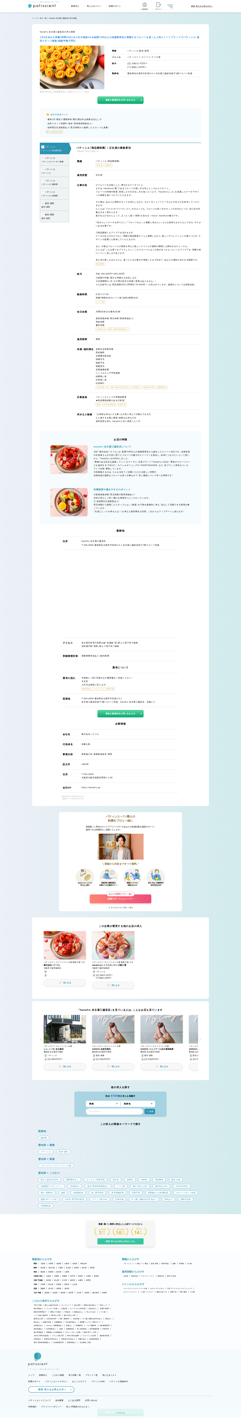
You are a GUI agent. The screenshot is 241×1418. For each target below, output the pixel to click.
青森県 (64, 1276)
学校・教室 (183, 1292)
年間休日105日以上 (51, 1339)
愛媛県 (43, 1288)
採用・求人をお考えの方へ (50, 1389)
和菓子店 (173, 1292)
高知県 (66, 1288)
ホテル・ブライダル (157, 1288)
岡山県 (50, 1284)
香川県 (50, 1288)
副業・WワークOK (90, 1332)
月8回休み (37, 1339)
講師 (174, 1263)
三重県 (66, 1272)
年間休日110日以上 (68, 1339)
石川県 (64, 1280)
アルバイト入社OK (89, 1335)
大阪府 (43, 1263)
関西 (35, 1263)
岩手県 (72, 1276)
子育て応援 (37, 1305)
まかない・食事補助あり (54, 1325)
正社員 (125, 1276)
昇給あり (108, 1319)
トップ (34, 18)
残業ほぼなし (78, 1312)
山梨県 (80, 1280)
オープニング (66, 1305)
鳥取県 (66, 1284)
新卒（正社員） (172, 1276)
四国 (35, 1288)
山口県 (74, 1284)
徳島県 (58, 1288)
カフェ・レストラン (130, 1292)
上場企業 (64, 1308)
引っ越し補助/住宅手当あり (92, 1319)
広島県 (43, 1284)
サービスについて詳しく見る (122, 907)
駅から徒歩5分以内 (51, 1305)
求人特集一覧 (75, 1375)
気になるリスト (94, 6)
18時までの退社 (55, 1312)
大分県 (79, 1293)
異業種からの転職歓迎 (54, 1332)
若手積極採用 (94, 1329)
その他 (189, 1263)
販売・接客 (154, 1263)
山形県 (88, 1276)
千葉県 (60, 1268)
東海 (35, 1272)
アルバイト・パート (147, 1276)
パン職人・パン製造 (141, 1263)
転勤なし (69, 1325)
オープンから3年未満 (77, 1308)
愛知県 (43, 1272)
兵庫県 (50, 1263)
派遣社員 (161, 1276)
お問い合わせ (91, 1400)
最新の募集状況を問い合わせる (120, 100)
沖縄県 (104, 1293)
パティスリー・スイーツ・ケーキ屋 (135, 1288)
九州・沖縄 (37, 1293)
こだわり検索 (58, 1375)
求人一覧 (43, 18)
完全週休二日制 (85, 1342)
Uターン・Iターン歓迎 (72, 1332)
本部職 (181, 1263)
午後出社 (67, 1312)
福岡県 (47, 1293)
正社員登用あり (71, 1322)
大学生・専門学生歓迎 (41, 1335)
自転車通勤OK (105, 1325)
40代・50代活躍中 (73, 1335)
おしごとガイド (79, 1381)
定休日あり (92, 1308)
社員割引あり (38, 1325)
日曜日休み (82, 1339)
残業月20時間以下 (40, 1312)
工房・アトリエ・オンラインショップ (179, 1288)
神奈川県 (51, 1268)
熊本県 (71, 1293)
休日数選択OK (58, 1342)
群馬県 (92, 1268)
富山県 (56, 1280)
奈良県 (74, 1263)
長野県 (88, 1280)
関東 (35, 1268)
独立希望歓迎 (38, 1332)
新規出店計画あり (90, 1305)
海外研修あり (38, 1329)
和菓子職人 (165, 1263)
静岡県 (50, 1272)
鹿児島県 (95, 1293)
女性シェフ (103, 1305)
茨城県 (76, 1268)
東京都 (43, 1268)
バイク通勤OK (91, 1325)
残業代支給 (47, 1322)
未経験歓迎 (70, 1329)
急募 (61, 1329)
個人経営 (77, 1305)
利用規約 (32, 1407)
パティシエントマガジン (56, 1381)
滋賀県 (58, 1263)
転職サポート (115, 6)
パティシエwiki (98, 1381)
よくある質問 (74, 1400)
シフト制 (102, 1312)
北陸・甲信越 (38, 1280)
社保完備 (76, 1319)
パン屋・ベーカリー (146, 1292)
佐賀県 (55, 1293)
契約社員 (134, 1276)
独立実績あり (38, 1308)
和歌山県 (83, 1263)
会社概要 (59, 1400)
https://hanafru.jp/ (91, 787)
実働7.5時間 (104, 1308)
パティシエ (127, 1263)
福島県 (96, 1276)
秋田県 (80, 1276)
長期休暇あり (72, 1342)
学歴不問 (105, 1329)
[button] (65, 954)
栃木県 (84, 1268)
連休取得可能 (104, 1335)
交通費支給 (58, 1322)
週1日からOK (56, 1315)
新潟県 (48, 1280)
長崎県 (63, 1293)
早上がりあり (91, 1312)
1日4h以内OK (51, 1319)
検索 (150, 1111)
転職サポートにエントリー (120, 897)
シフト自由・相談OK (41, 1315)
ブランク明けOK (58, 1335)
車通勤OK (79, 1325)
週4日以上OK (38, 1319)
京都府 (66, 1263)
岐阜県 (58, 1272)
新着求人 (75, 6)
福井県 (72, 1280)
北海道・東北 (38, 1276)
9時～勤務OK (64, 1319)
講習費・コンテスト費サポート (90, 1322)
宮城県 (56, 1276)
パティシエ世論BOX (118, 1381)
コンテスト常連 (51, 1308)
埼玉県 (68, 1268)
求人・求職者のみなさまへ (77, 1407)
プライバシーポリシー (51, 1407)
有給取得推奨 (94, 1339)
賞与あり (37, 1322)
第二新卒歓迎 (82, 1329)
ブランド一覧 (91, 1375)
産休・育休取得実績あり (42, 1342)
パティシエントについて (39, 1400)
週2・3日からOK (69, 1315)
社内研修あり (51, 1329)
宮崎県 (86, 1293)
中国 (35, 1284)
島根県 (58, 1284)
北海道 (48, 1276)
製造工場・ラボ (162, 1292)
